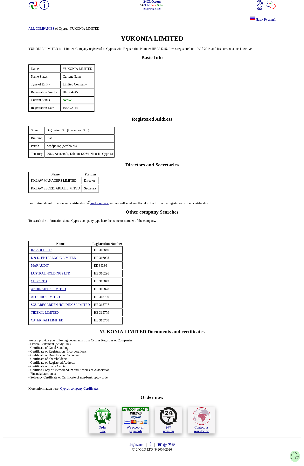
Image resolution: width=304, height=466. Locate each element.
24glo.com (137, 444)
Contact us (201, 420)
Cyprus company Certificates (79, 388)
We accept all (135, 420)
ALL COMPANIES (41, 28)
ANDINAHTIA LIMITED (48, 289)
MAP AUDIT (40, 265)
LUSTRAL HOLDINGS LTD (50, 273)
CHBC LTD (39, 281)
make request (97, 203)
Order (102, 420)
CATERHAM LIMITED (47, 320)
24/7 (168, 420)
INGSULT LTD (41, 250)
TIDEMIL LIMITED (45, 312)
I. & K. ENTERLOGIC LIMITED (53, 257)
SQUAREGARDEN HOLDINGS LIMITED (60, 304)
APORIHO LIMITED (45, 297)
